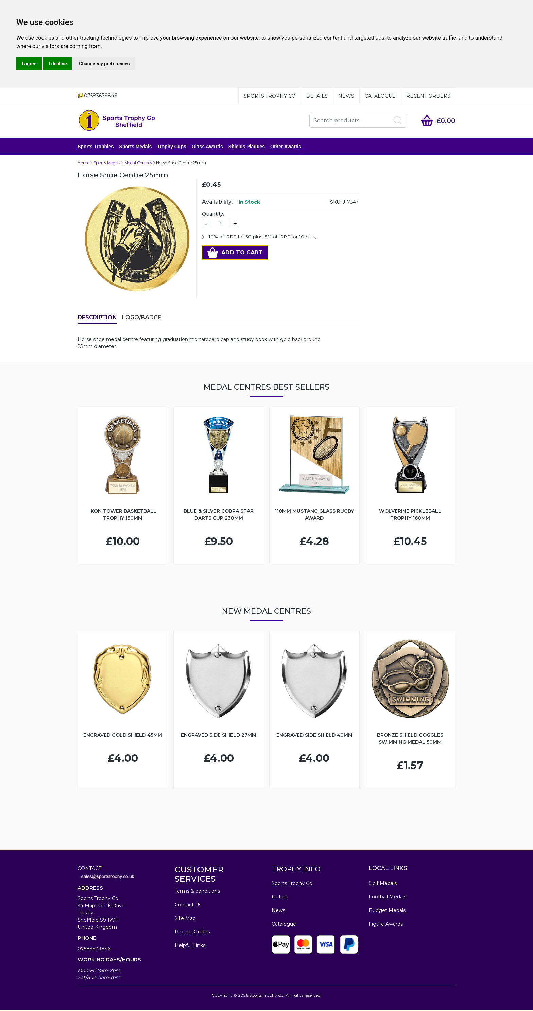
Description (97, 318)
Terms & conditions (197, 892)
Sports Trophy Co (270, 96)
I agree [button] (29, 63)
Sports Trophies (96, 147)
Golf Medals (383, 884)
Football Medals (387, 897)
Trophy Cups (171, 147)
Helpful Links (190, 946)
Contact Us (188, 905)
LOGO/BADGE (141, 318)
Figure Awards (386, 925)
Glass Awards (207, 147)
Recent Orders (428, 96)
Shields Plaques (246, 147)
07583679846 (94, 949)
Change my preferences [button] (104, 63)
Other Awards (285, 147)
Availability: (217, 202)
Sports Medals (135, 147)
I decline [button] (58, 63)
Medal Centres (138, 163)
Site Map (185, 919)
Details (317, 96)
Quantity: (213, 214)
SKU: (335, 203)
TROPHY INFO (296, 870)
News (346, 96)
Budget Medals (387, 911)
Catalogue (380, 96)
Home (83, 163)
